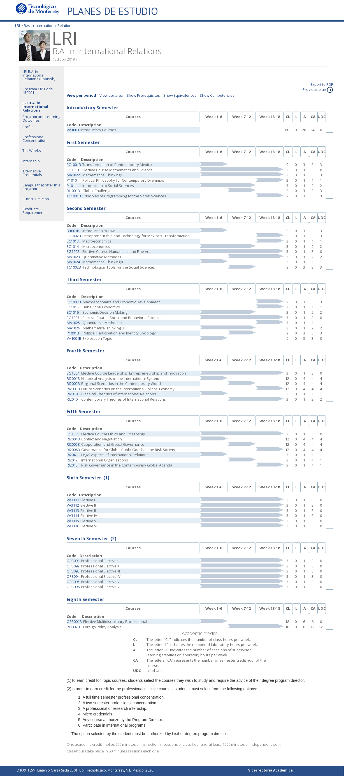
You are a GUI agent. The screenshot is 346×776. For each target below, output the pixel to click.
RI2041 (72, 454)
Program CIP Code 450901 (37, 90)
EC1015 (73, 307)
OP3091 (73, 560)
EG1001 (73, 169)
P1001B (73, 333)
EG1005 (73, 433)
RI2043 (72, 465)
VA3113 (73, 510)
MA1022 (73, 174)
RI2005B (73, 444)
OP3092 (73, 566)
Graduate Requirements (34, 210)
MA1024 (73, 261)
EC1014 (73, 246)
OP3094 (73, 576)
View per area (111, 95)
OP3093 (73, 571)
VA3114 (73, 515)
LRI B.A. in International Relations (35, 106)
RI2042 (72, 460)
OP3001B (74, 621)
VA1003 (73, 129)
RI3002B (73, 626)
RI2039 (72, 393)
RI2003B (73, 388)
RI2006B (73, 449)
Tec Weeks (31, 150)
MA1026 (73, 328)
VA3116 (73, 525)
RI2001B (73, 378)
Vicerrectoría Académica (270, 770)
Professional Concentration (34, 138)
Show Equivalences (179, 95)
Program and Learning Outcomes (41, 118)
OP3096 (73, 586)
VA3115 (73, 520)
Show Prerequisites (143, 95)
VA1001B (74, 338)
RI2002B (73, 383)
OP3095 (73, 581)
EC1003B (74, 301)
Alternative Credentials (32, 172)
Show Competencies (217, 95)
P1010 (72, 180)
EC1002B (74, 235)
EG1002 (73, 251)
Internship (31, 160)
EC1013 (73, 241)
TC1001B (74, 195)
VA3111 (73, 499)
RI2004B (73, 439)
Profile (28, 126)
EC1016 (73, 312)
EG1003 (73, 317)
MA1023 (73, 256)
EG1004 (73, 373)
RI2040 (72, 399)
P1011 (72, 185)
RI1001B (73, 190)
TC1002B (74, 267)
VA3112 (73, 505)
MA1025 (73, 322)
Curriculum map (35, 198)
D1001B (73, 230)
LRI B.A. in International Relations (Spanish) (38, 75)
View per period (81, 95)
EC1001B (74, 164)
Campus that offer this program (41, 187)
